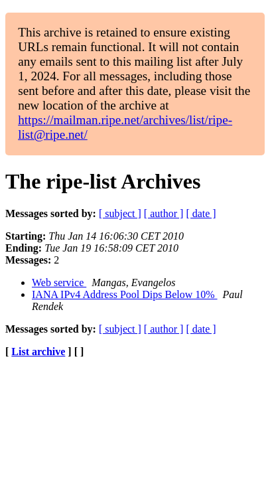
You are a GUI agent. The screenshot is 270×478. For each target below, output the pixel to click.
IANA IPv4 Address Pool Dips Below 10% (125, 294)
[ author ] (164, 213)
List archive (38, 351)
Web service (59, 282)
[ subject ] (120, 213)
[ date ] (201, 213)
